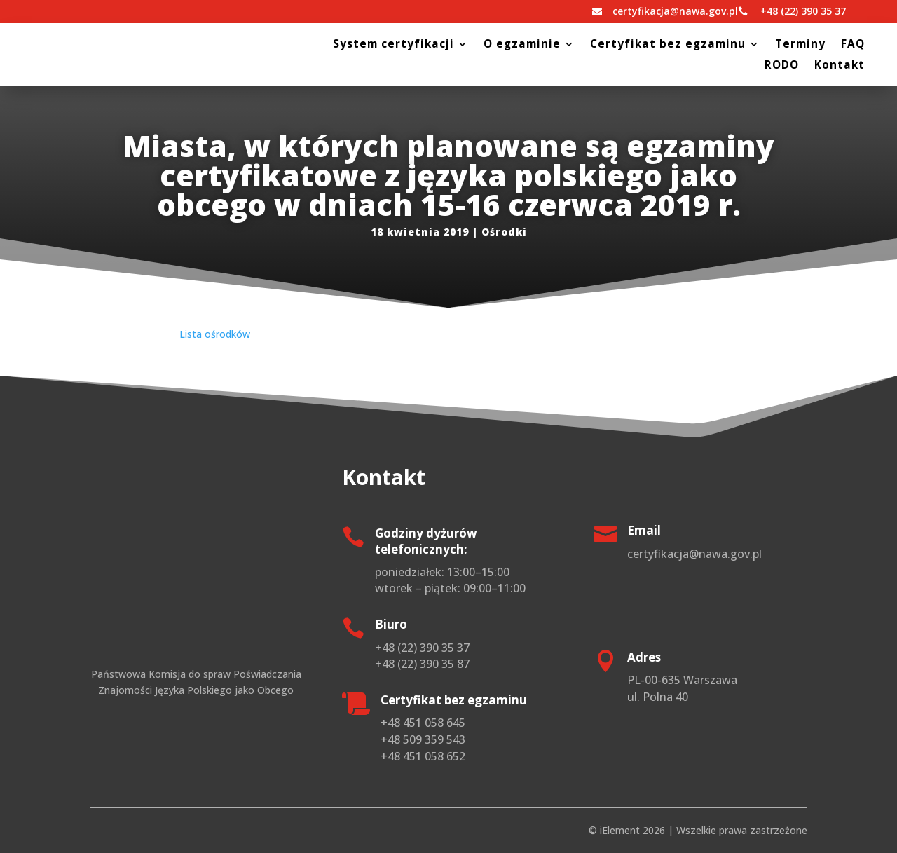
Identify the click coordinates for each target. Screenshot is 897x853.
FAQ (853, 45)
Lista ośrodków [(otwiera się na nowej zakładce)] (214, 334)
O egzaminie (522, 45)
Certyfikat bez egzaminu (668, 45)
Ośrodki (504, 231)
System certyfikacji (393, 45)
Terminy (800, 45)
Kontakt (839, 66)
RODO (782, 66)
